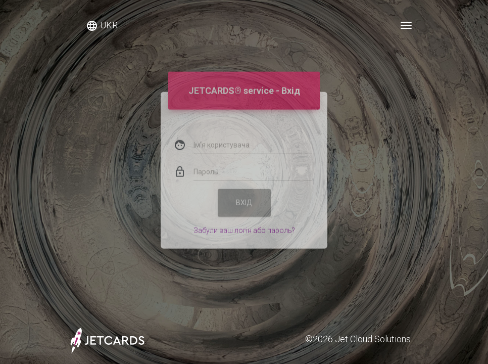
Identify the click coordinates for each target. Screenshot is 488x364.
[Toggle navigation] (406, 25)
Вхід (244, 194)
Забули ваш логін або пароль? (244, 222)
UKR (102, 26)
